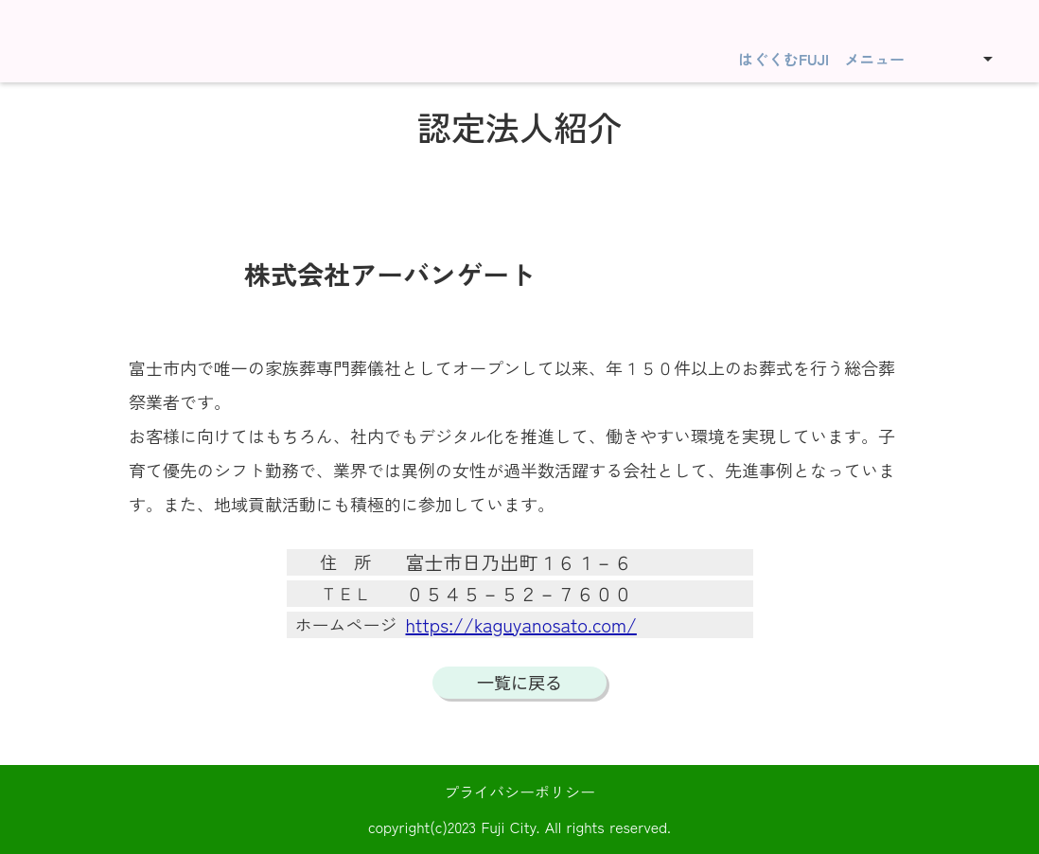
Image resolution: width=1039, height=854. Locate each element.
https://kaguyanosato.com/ (521, 625)
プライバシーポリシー (519, 791)
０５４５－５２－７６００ (519, 593)
